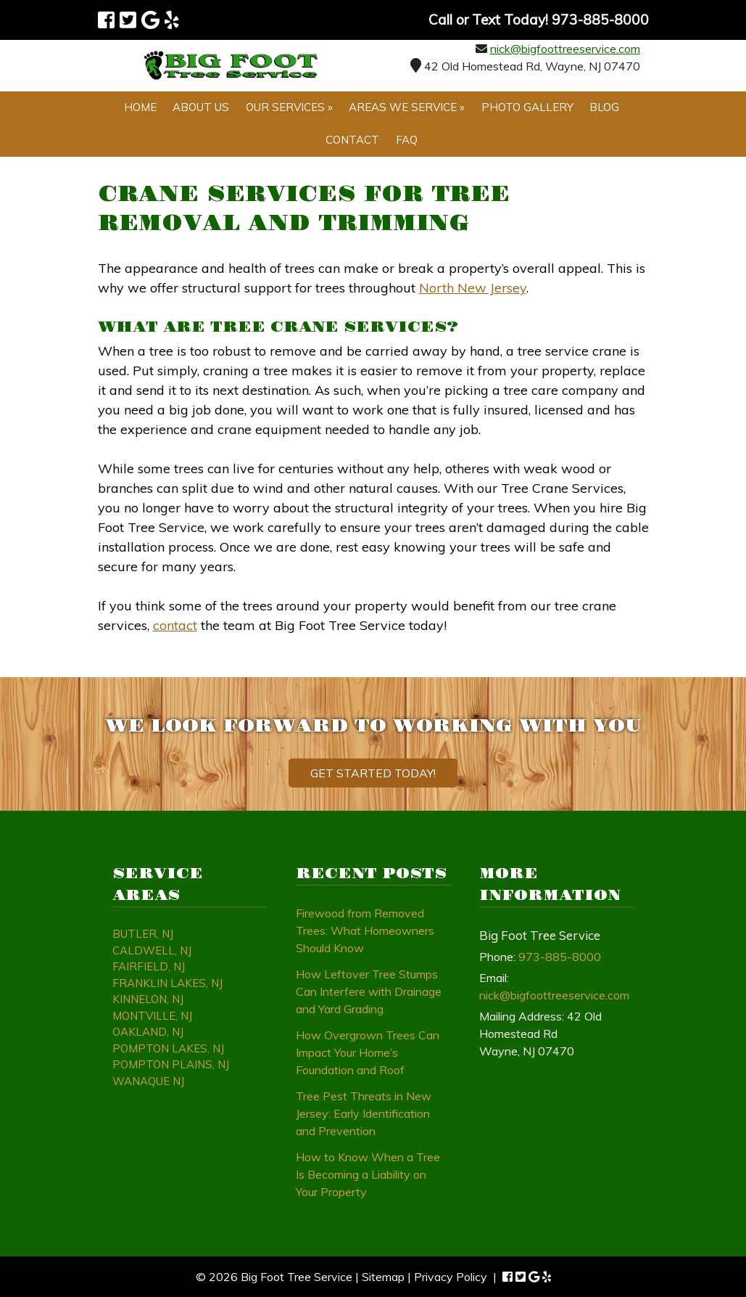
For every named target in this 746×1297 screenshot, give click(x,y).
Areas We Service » (407, 107)
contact (175, 625)
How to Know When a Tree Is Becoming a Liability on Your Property (368, 1174)
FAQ (407, 140)
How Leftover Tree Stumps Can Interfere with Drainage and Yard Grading (369, 991)
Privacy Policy (450, 1276)
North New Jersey (472, 287)
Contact (352, 140)
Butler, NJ (142, 934)
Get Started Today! (373, 773)
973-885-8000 (559, 956)
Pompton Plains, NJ (170, 1064)
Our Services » (289, 107)
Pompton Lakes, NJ (168, 1048)
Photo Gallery (527, 107)
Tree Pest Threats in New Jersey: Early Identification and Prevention (363, 1113)
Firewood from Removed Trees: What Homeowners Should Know (365, 930)
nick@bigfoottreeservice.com (565, 48)
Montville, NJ (152, 1016)
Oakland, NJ (147, 1032)
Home (140, 107)
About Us (201, 107)
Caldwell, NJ (151, 950)
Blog (604, 107)
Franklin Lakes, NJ (167, 983)
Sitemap (383, 1276)
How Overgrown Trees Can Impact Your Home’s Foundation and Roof (367, 1052)
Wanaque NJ (148, 1081)
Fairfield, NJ (148, 966)
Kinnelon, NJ (147, 999)
